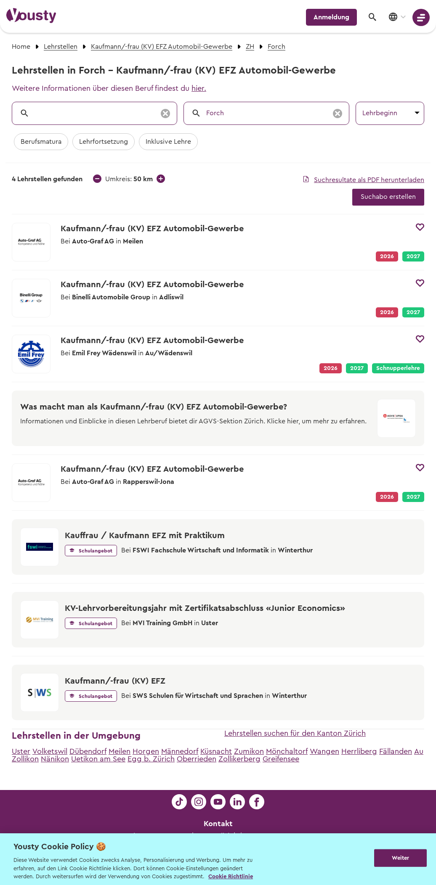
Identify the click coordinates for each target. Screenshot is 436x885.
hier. (198, 88)
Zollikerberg (239, 759)
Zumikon (249, 751)
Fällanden (395, 751)
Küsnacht (216, 751)
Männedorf (179, 751)
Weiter (400, 858)
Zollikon (25, 759)
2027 (413, 256)
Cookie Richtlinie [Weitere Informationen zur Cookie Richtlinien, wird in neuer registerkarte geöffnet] (230, 876)
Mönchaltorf (287, 751)
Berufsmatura (41, 141)
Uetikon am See (98, 759)
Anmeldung (331, 17)
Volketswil (49, 751)
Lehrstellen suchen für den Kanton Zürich (295, 733)
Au (418, 751)
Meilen (119, 751)
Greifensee (281, 759)
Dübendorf (87, 751)
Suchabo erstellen (388, 196)
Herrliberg (359, 751)
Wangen (324, 751)
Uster (21, 751)
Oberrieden (196, 759)
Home (21, 46)
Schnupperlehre (398, 368)
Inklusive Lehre (168, 141)
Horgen (146, 751)
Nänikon (55, 759)
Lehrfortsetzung (103, 141)
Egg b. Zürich (151, 759)
